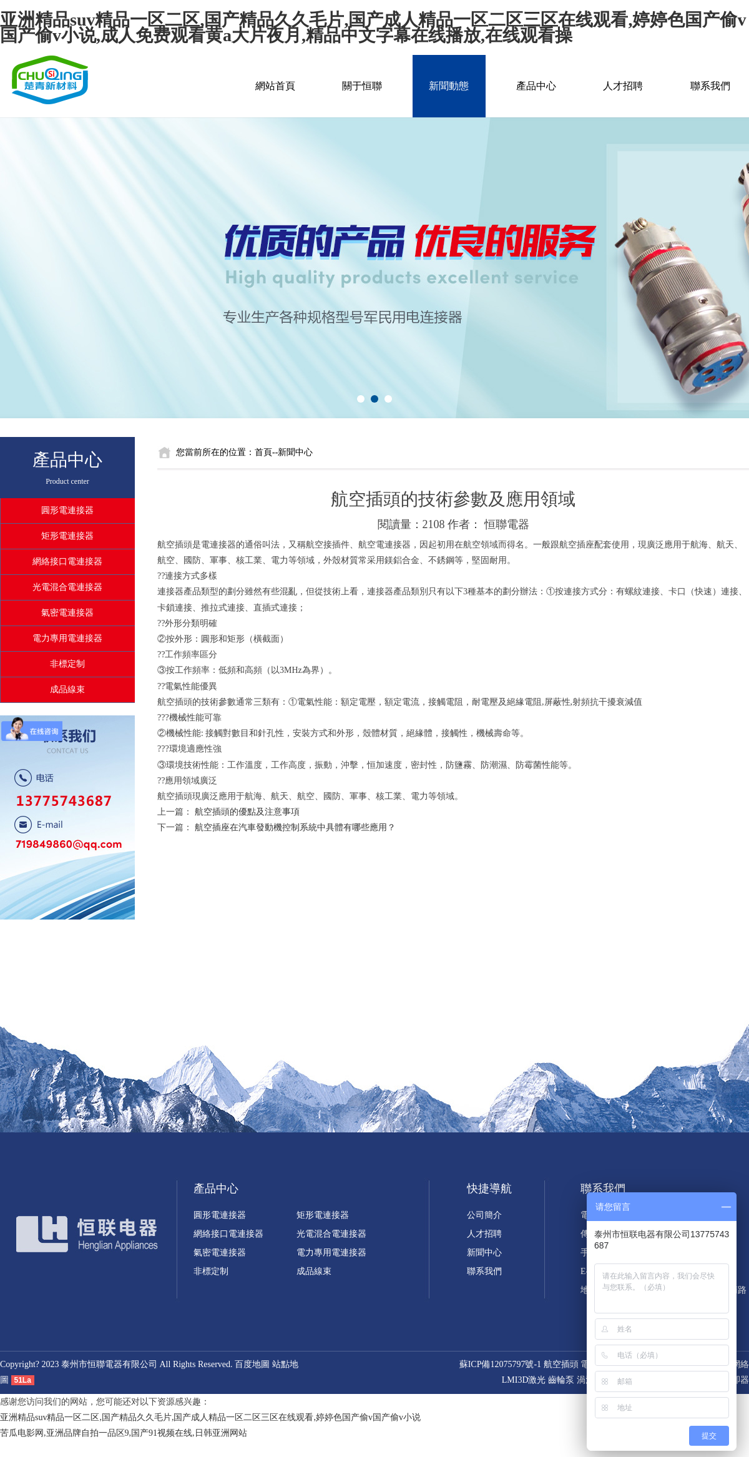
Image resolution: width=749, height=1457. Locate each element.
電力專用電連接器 (67, 638)
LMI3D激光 (524, 1380)
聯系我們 (710, 86)
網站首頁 (275, 86)
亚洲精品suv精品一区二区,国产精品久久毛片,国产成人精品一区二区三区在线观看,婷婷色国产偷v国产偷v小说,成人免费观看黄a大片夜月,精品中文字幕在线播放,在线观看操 (373, 27)
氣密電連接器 (67, 612)
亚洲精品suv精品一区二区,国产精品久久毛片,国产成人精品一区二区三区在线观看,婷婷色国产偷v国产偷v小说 (210, 1417)
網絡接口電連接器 (67, 561)
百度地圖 (252, 1364)
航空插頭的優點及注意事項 (247, 812)
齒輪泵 (561, 1380)
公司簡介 (484, 1215)
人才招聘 (623, 86)
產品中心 (536, 86)
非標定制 (67, 664)
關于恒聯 (362, 86)
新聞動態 (449, 86)
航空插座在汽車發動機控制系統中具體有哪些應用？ (295, 827)
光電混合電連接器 (67, 587)
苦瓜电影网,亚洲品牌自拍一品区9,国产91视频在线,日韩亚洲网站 (123, 1433)
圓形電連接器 (67, 510)
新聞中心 (484, 1252)
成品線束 (67, 689)
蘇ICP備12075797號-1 (500, 1364)
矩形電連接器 (67, 536)
